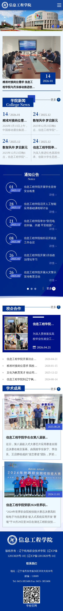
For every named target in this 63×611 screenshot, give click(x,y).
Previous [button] (52, 26)
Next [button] (58, 26)
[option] (31, 20)
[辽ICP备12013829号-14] (41, 555)
